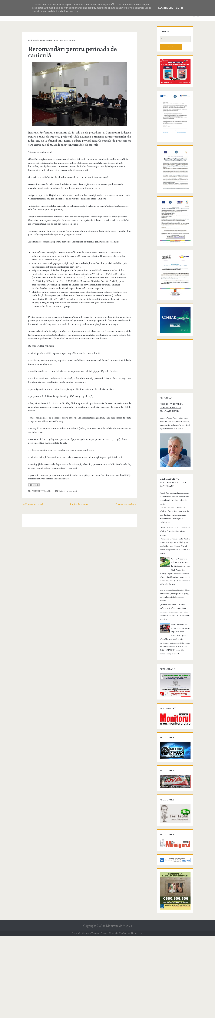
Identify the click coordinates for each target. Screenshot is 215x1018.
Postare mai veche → (132, 487)
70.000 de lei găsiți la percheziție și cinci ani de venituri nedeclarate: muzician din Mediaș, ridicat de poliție (174, 579)
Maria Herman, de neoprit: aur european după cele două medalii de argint (180, 678)
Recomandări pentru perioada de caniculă (79, 49)
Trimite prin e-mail (61, 474)
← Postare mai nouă (27, 487)
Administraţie (36, 474)
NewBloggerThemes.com (131, 1015)
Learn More (165, 7)
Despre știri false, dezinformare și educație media (171, 486)
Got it (179, 7)
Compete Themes (90, 1015)
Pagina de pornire (79, 487)
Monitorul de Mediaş (119, 1007)
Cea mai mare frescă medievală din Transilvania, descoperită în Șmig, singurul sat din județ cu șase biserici (174, 650)
